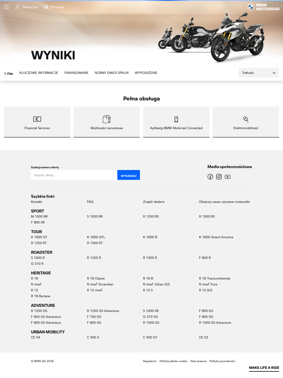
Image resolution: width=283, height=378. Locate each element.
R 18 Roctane (40, 296)
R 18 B (148, 278)
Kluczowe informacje (38, 72)
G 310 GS (150, 316)
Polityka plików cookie (173, 361)
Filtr (8, 72)
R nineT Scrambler (100, 284)
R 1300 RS (207, 216)
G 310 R (37, 263)
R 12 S (148, 290)
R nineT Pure (208, 284)
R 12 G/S (205, 290)
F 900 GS (206, 316)
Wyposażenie (146, 72)
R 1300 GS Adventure (215, 322)
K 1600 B (150, 237)
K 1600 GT (39, 237)
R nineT (36, 284)
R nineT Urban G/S (156, 284)
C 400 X (93, 337)
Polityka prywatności (222, 361)
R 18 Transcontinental (214, 278)
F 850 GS (206, 310)
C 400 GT (150, 337)
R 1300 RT (95, 243)
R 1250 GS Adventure (103, 310)
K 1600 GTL (96, 237)
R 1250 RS (151, 216)
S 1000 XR (151, 310)
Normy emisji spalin (112, 72)
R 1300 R (150, 257)
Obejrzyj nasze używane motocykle (224, 201)
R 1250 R (94, 257)
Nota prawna (198, 361)
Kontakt (36, 201)
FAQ (90, 201)
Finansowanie (76, 72)
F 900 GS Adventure (46, 322)
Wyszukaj (128, 175)
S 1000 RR (95, 216)
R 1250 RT (39, 243)
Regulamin (149, 361)
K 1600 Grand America (216, 237)
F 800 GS (94, 322)
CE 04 (35, 337)
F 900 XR (38, 222)
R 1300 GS (151, 322)
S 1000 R (38, 257)
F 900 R (205, 257)
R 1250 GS (39, 310)
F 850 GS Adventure (46, 316)
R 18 (34, 278)
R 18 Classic (96, 278)
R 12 (34, 290)
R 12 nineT (95, 290)
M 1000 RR (39, 216)
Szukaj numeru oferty (45, 166)
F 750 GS (94, 316)
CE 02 (203, 337)
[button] (6, 7)
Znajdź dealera (153, 201)
